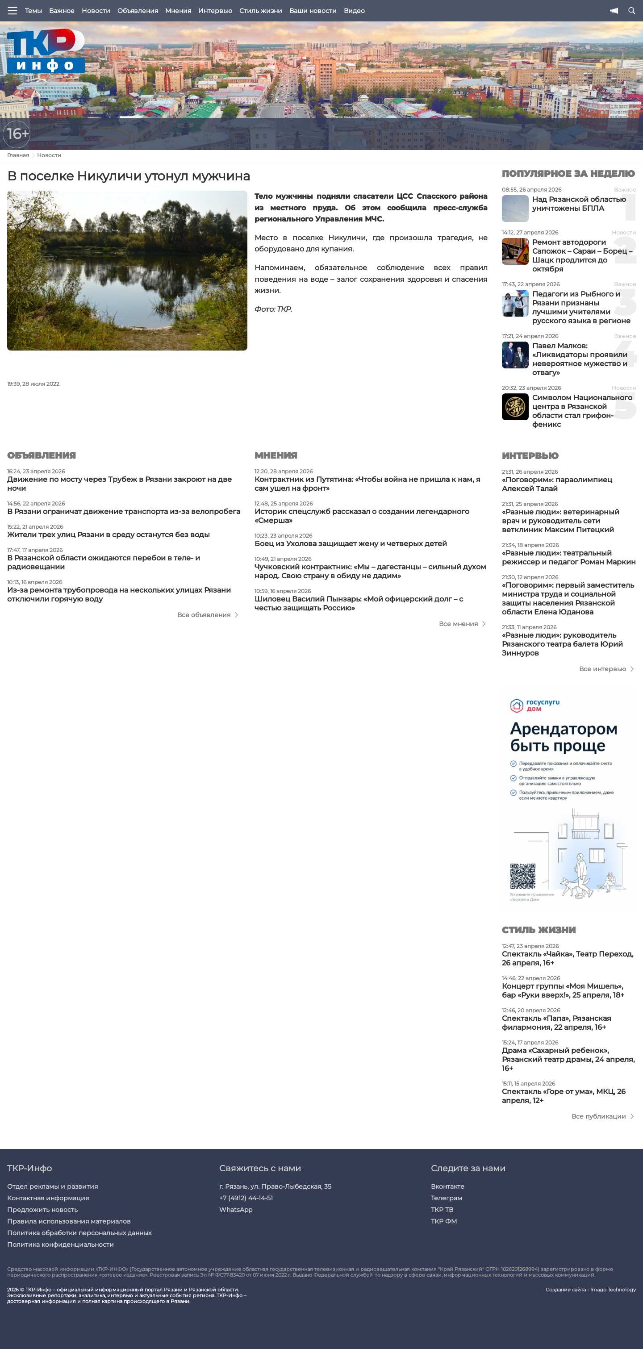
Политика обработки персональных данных (79, 1233)
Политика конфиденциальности (60, 1244)
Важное (62, 11)
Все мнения (458, 624)
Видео (354, 11)
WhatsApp (235, 1210)
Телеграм (446, 1198)
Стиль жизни (260, 11)
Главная (18, 155)
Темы (33, 11)
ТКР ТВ (442, 1210)
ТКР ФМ (444, 1221)
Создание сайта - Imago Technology (591, 1290)
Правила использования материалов (69, 1221)
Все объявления (203, 615)
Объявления (137, 11)
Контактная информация (48, 1198)
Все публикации (599, 1116)
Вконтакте (447, 1186)
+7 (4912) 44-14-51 (246, 1198)
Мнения (178, 11)
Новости (96, 11)
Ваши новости (313, 11)
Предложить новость (42, 1210)
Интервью (215, 11)
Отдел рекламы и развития (52, 1186)
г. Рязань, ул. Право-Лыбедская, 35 (275, 1186)
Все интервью (602, 669)
